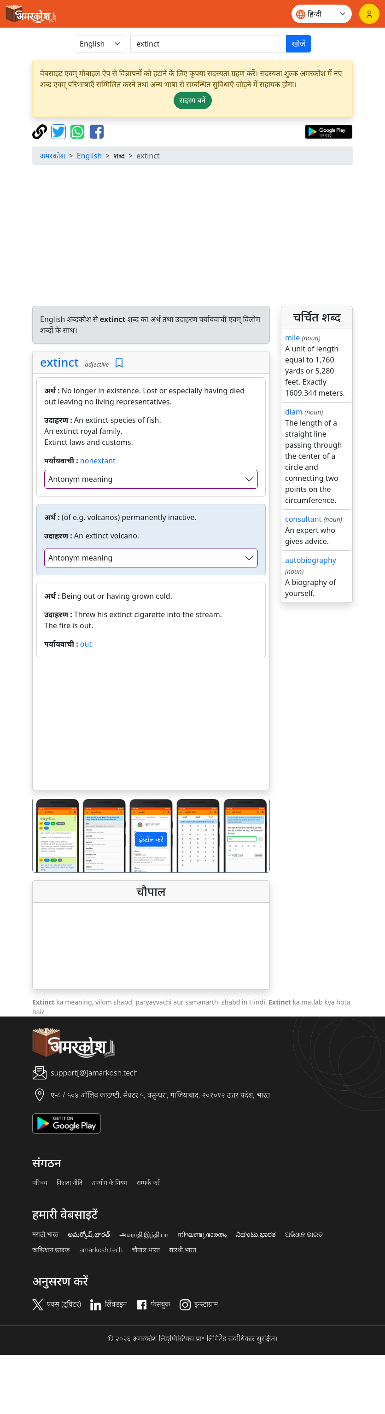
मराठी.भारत (45, 1234)
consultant (303, 519)
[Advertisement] (199, 236)
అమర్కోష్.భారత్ (89, 1234)
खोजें (298, 44)
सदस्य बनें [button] (193, 100)
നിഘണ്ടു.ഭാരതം (202, 1234)
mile (292, 338)
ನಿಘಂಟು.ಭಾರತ (255, 1234)
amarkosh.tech (100, 1250)
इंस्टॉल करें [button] (151, 839)
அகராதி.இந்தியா (143, 1234)
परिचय (39, 1183)
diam (294, 412)
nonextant (98, 461)
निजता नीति (70, 1183)
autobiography (310, 560)
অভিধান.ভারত (51, 1250)
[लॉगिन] (369, 14)
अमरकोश (52, 156)
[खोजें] (208, 44)
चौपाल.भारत (146, 1250)
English (89, 156)
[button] (50, 835)
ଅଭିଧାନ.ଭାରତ (304, 1234)
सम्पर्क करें (148, 1183)
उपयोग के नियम (109, 1183)
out (86, 644)
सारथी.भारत (182, 1250)
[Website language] (322, 14)
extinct (59, 362)
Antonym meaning (80, 479)
